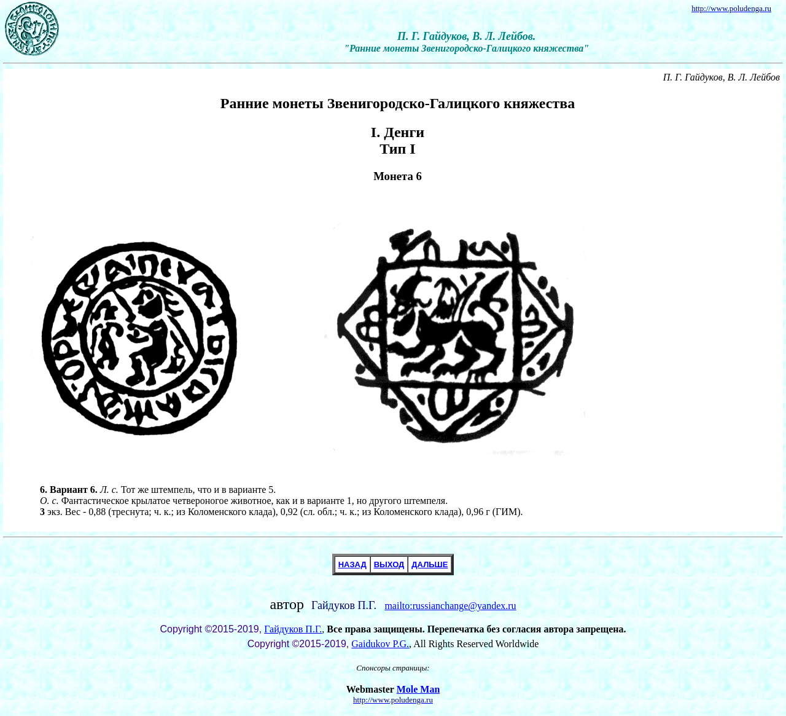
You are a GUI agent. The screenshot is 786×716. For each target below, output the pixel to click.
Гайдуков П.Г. (293, 629)
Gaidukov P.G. (380, 644)
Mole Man (418, 689)
